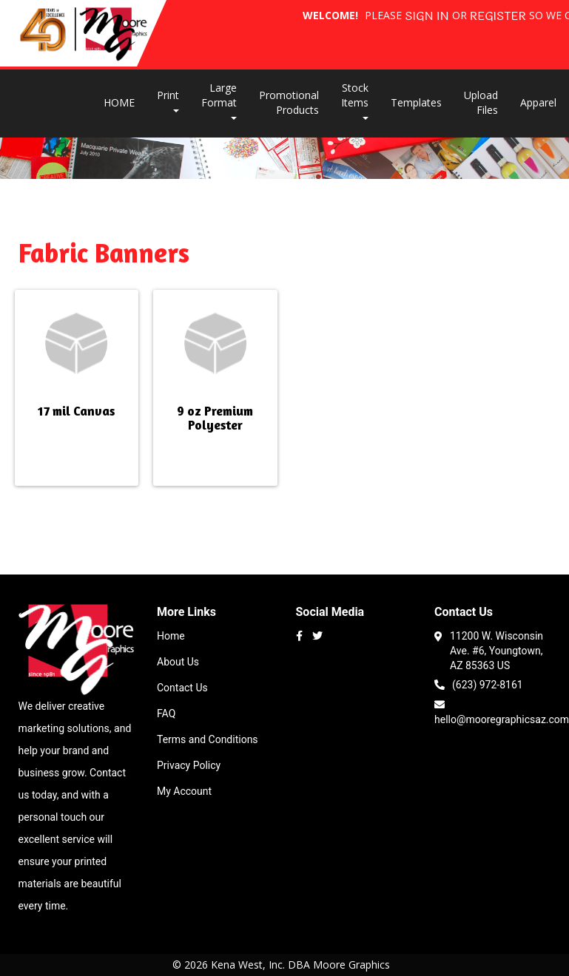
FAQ (166, 713)
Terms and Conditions (207, 739)
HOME (119, 102)
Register (498, 16)
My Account (184, 791)
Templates (416, 102)
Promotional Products (289, 102)
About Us (178, 662)
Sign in (427, 16)
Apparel (538, 102)
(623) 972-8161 (478, 684)
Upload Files (481, 102)
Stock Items (354, 100)
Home (171, 636)
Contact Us (182, 688)
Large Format (219, 100)
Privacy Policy (188, 765)
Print (168, 100)
